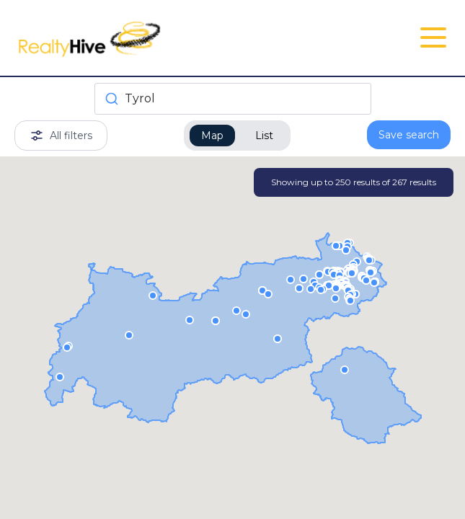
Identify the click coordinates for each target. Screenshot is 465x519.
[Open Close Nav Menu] (433, 37)
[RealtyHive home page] (159, 37)
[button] (366, 279)
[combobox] (232, 99)
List (264, 135)
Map (212, 135)
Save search (408, 134)
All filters (61, 135)
